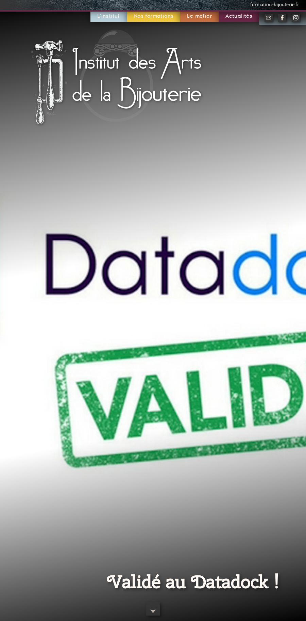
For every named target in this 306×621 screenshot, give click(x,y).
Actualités (238, 16)
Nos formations (154, 16)
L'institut (108, 16)
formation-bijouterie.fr (274, 4)
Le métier (199, 16)
